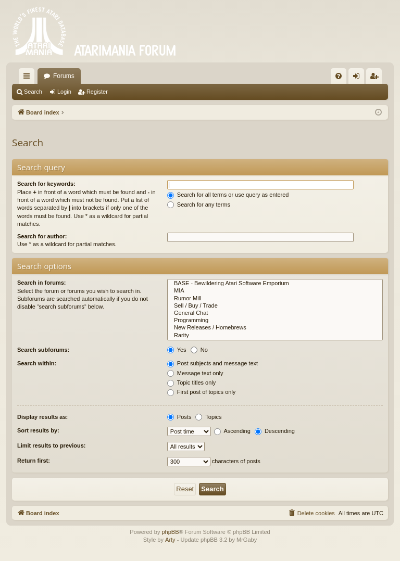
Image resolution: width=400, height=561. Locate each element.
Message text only (195, 373)
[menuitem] (338, 76)
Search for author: (42, 236)
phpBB (170, 532)
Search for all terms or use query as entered (228, 195)
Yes (176, 350)
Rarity (275, 335)
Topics (208, 417)
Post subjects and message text (212, 363)
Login (64, 91)
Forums (63, 76)
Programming (275, 320)
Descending (275, 431)
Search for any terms (198, 204)
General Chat (275, 313)
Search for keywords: (46, 184)
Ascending (232, 431)
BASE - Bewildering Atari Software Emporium (275, 283)
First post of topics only (201, 392)
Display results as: (42, 417)
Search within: (36, 363)
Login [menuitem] (358, 78)
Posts (179, 417)
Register (97, 91)
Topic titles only (191, 382)
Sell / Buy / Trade (275, 306)
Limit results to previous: (51, 445)
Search (33, 91)
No (199, 350)
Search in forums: (41, 282)
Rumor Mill (275, 298)
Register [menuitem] (376, 78)
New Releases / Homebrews (275, 328)
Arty (170, 540)
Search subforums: (43, 350)
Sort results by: (38, 430)
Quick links (28, 78)
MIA (275, 291)
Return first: (33, 460)
